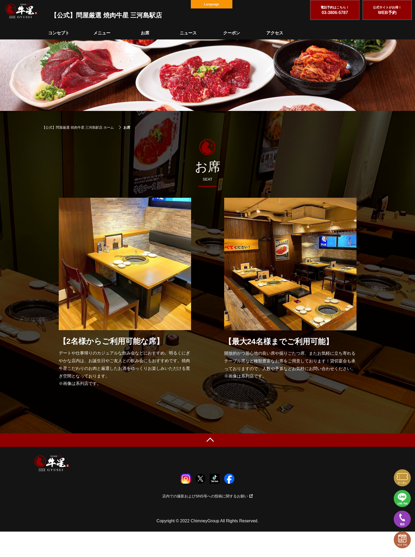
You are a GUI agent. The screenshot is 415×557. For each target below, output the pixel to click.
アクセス (274, 33)
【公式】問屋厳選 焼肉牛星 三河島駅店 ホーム (78, 127)
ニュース (188, 33)
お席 (145, 33)
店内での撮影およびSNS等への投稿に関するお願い (207, 496)
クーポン (231, 33)
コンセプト (58, 33)
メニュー (101, 33)
